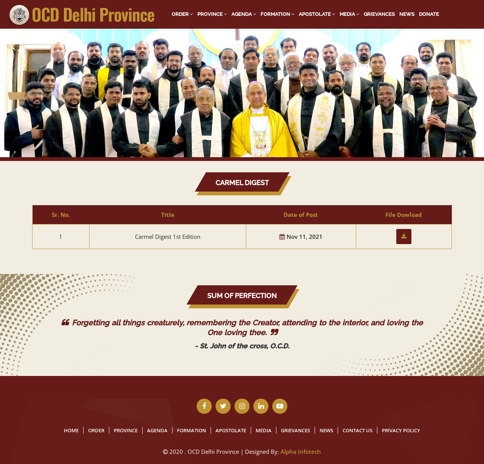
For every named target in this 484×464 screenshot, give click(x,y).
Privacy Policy (401, 430)
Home (71, 430)
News (406, 14)
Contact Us (187, 43)
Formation (277, 14)
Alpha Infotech (301, 451)
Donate (429, 14)
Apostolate (317, 14)
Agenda (243, 14)
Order (182, 14)
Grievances (379, 14)
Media (349, 14)
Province (212, 14)
